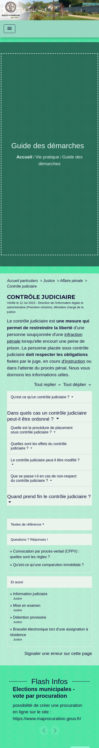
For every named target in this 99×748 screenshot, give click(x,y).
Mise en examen (26, 605)
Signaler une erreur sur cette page (58, 653)
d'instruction (73, 361)
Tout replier (48, 384)
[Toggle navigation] (9, 28)
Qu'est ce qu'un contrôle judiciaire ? (40, 397)
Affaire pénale (72, 281)
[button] (44, 730)
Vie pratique (47, 156)
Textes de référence (26, 524)
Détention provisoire (29, 617)
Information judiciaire (30, 594)
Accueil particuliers (23, 281)
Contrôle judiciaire (22, 286)
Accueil (24, 156)
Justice (49, 281)
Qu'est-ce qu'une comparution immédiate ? (48, 565)
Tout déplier (77, 384)
